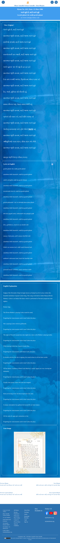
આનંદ (30, 129)
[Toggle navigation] (3, 2)
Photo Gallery (17, 518)
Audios (25, 514)
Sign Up (26, 522)
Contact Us (16, 520)
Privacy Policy (17, 522)
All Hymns (16, 510)
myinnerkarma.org (49, 521)
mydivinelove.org (49, 517)
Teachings (26, 512)
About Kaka (27, 510)
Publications (16, 515)
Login (25, 520)
